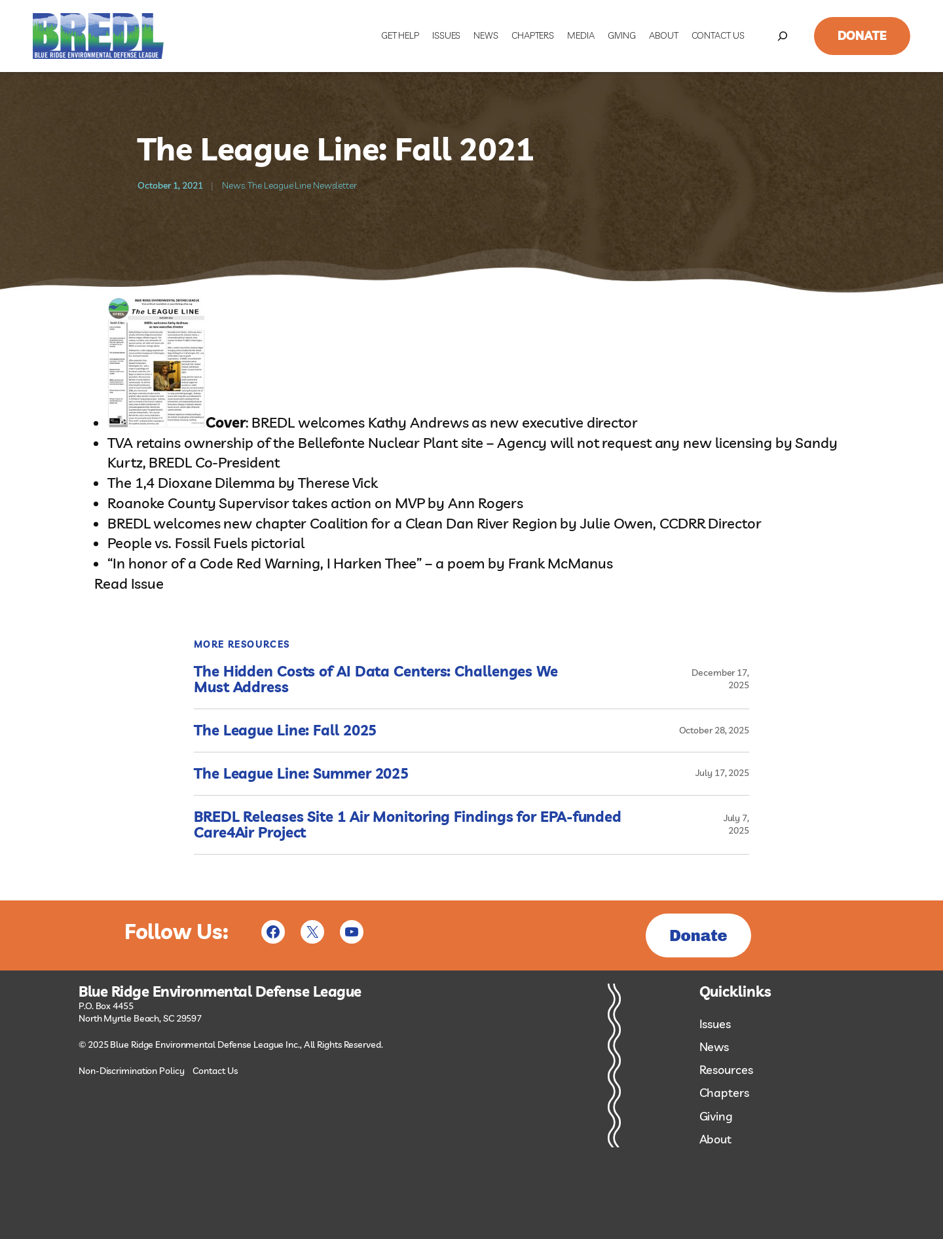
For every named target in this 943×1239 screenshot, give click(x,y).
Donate (862, 35)
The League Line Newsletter (302, 185)
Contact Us (215, 1071)
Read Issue (129, 583)
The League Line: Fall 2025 (285, 730)
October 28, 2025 (714, 730)
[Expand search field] (782, 36)
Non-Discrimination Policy (132, 1071)
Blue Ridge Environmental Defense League (220, 992)
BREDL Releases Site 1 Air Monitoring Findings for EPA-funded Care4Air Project (407, 825)
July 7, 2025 (736, 824)
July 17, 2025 (722, 773)
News (233, 185)
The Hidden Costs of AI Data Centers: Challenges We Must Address (376, 679)
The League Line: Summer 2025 (301, 774)
